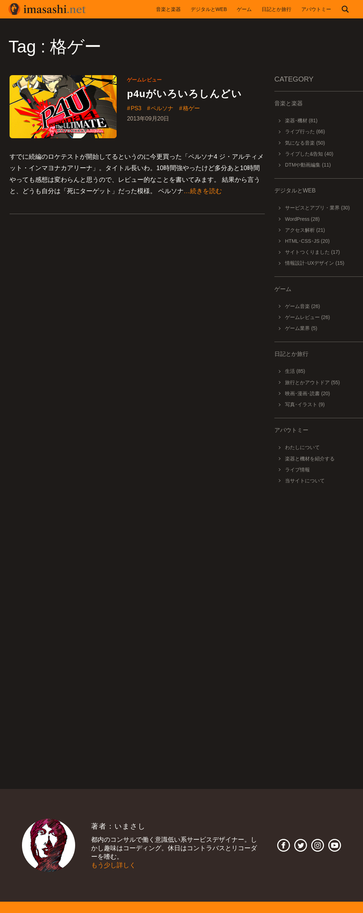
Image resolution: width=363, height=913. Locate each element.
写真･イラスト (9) (305, 404)
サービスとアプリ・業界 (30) (317, 208)
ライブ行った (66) (305, 131)
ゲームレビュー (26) (307, 317)
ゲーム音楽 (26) (302, 306)
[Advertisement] (318, 589)
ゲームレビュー (144, 80)
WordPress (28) (302, 219)
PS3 (136, 108)
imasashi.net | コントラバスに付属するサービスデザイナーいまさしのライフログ (47, 9)
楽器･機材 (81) (301, 120)
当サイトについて (305, 480)
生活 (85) (295, 371)
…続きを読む (203, 191)
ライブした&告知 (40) (309, 154)
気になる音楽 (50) (305, 143)
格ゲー (191, 108)
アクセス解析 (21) (305, 230)
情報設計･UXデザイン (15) (314, 263)
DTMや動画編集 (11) (308, 165)
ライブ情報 (297, 469)
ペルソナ (162, 108)
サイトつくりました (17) (312, 252)
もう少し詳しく (113, 865)
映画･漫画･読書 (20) (307, 393)
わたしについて (302, 447)
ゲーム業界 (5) (301, 328)
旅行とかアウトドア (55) (312, 382)
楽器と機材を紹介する (310, 458)
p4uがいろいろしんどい (184, 93)
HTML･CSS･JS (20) (307, 241)
